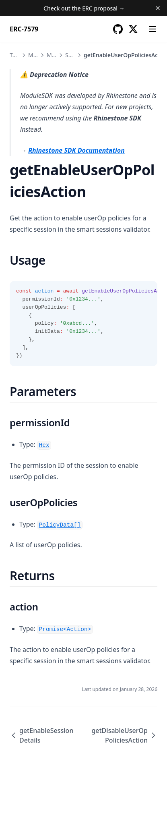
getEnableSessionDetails (41, 735)
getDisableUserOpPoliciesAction (124, 735)
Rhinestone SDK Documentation (76, 150)
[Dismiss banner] (158, 8)
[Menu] (152, 29)
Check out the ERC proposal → (84, 8)
